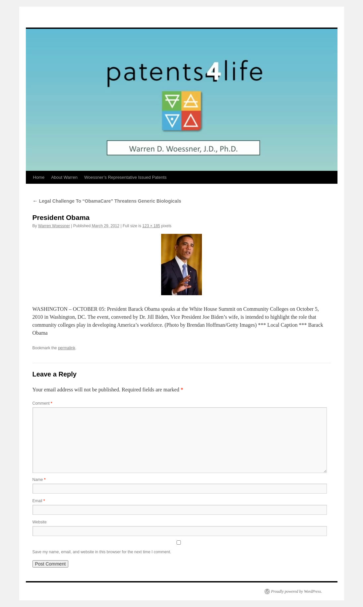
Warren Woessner (54, 226)
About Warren (64, 177)
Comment (42, 403)
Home (39, 177)
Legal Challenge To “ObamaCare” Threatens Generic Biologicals (106, 201)
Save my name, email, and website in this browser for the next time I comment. (101, 552)
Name (39, 479)
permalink (66, 348)
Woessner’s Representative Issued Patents (125, 177)
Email (38, 501)
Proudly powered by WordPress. (296, 591)
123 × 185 (151, 226)
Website (39, 522)
